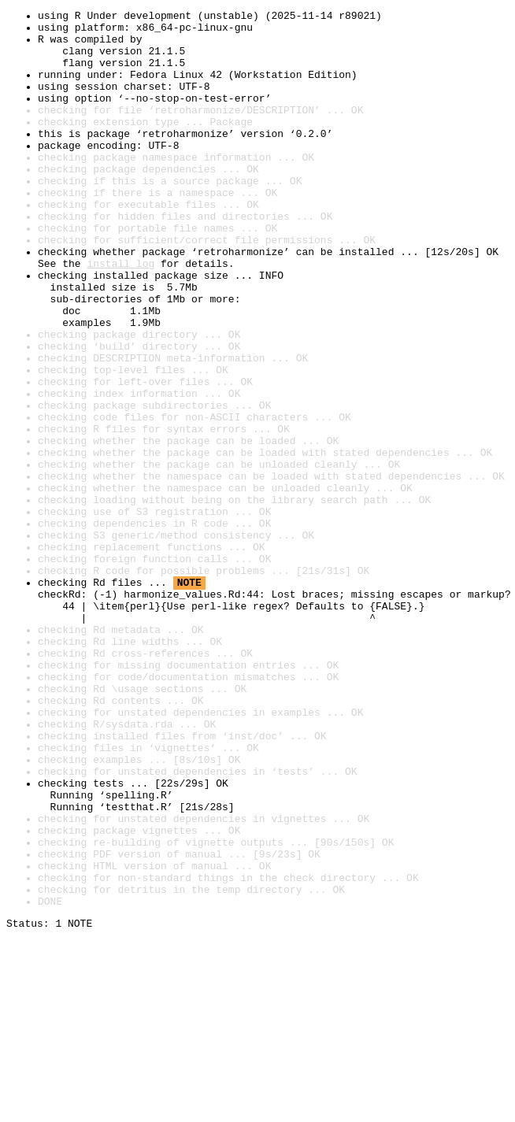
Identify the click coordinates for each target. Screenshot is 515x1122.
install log (120, 315)
